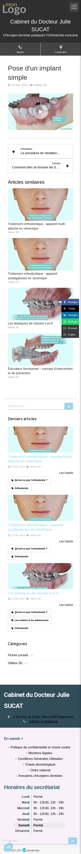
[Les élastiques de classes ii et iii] (40, 576)
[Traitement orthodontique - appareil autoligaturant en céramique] (40, 508)
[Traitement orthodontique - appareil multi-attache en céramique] (40, 440)
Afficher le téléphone (43, 721)
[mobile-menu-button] (74, 7)
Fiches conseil (18, 655)
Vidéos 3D (15, 663)
